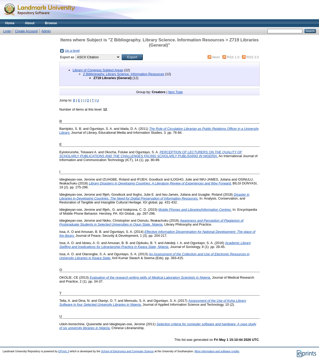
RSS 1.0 (233, 57)
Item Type (175, 92)
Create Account (26, 31)
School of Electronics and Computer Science (127, 351)
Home (10, 23)
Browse (51, 23)
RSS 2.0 (252, 57)
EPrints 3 (63, 351)
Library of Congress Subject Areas (98, 70)
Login (7, 31)
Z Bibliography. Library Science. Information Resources (123, 74)
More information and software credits (217, 351)
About (30, 23)
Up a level (72, 51)
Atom (216, 57)
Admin (46, 31)
